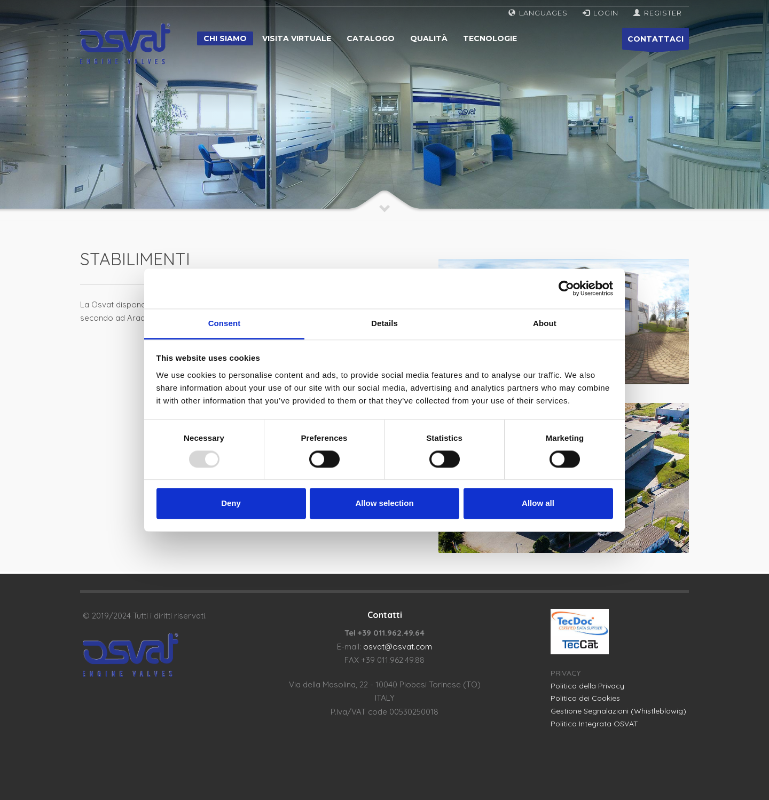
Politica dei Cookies (585, 698)
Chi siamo (225, 38)
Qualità (429, 38)
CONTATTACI (655, 42)
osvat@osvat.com (397, 646)
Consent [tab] (224, 323)
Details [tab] (384, 323)
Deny (231, 503)
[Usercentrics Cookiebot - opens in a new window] (566, 288)
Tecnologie (490, 38)
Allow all (538, 503)
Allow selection (384, 503)
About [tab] (544, 323)
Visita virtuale (296, 38)
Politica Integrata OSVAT (594, 723)
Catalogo (371, 38)
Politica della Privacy (587, 686)
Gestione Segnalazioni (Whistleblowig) (618, 711)
